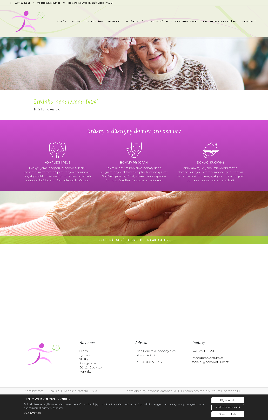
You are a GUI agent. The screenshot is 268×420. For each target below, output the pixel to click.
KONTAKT (249, 21)
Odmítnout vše (228, 414)
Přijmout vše (228, 400)
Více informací (32, 413)
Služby (84, 359)
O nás (83, 351)
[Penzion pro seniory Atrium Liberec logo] (27, 21)
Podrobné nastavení (228, 407)
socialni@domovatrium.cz (210, 362)
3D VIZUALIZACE (185, 21)
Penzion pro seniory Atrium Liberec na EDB (212, 391)
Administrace (34, 391)
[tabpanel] (134, 64)
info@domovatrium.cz (207, 358)
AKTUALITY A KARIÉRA (87, 21)
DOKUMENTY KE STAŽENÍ (219, 21)
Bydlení (84, 355)
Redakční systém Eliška (80, 391)
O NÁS (61, 21)
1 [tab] (134, 87)
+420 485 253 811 (152, 362)
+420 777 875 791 (202, 351)
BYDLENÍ (114, 21)
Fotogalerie (87, 363)
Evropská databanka (161, 391)
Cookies (54, 391)
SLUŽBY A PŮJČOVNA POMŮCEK (147, 21)
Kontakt (85, 371)
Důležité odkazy (90, 367)
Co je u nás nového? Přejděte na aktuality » (134, 240)
